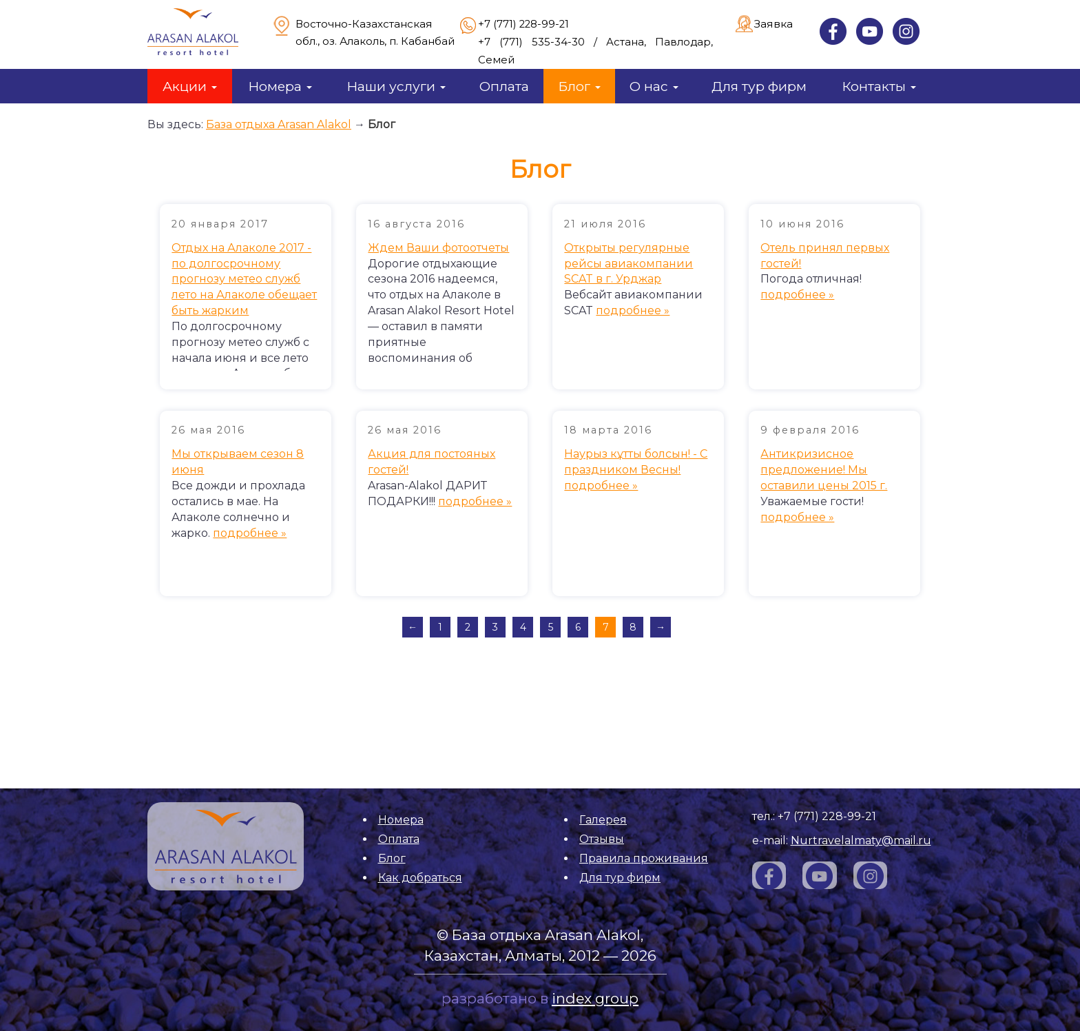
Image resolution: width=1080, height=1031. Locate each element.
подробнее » (632, 310)
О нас (654, 86)
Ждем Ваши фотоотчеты (438, 247)
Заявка (773, 23)
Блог (579, 86)
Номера (280, 86)
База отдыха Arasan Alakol (278, 124)
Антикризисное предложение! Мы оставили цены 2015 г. (823, 469)
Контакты (879, 86)
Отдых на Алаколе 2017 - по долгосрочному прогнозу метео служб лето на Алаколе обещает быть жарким (244, 279)
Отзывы (601, 839)
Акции (190, 86)
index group (595, 998)
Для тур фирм (759, 86)
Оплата (504, 86)
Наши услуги (396, 86)
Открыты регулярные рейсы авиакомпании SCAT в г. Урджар (628, 263)
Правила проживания (643, 858)
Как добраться (420, 877)
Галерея (603, 819)
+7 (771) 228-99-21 (523, 24)
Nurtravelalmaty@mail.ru (861, 840)
